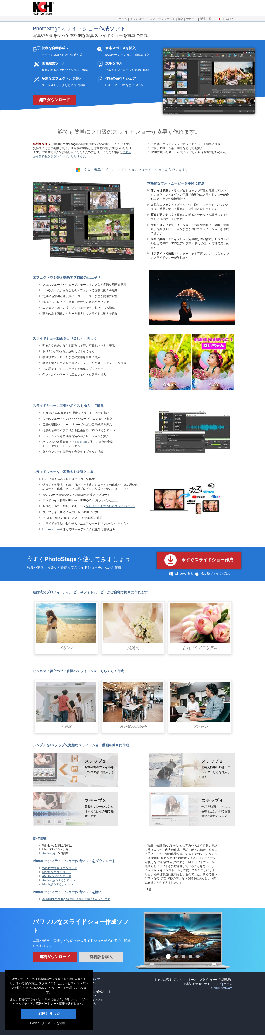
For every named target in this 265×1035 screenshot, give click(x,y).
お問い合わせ (193, 984)
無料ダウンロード (54, 100)
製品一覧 (205, 19)
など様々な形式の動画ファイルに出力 (110, 506)
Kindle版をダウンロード (58, 884)
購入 (180, 19)
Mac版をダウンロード (56, 872)
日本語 (226, 18)
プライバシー (208, 979)
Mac (199, 573)
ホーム (123, 19)
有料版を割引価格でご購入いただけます (76, 899)
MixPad (82, 442)
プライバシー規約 (38, 999)
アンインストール (185, 979)
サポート (191, 19)
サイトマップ (212, 984)
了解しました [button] (49, 1013)
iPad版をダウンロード (56, 876)
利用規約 (225, 979)
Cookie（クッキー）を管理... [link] (49, 1023)
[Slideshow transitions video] (192, 324)
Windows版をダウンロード (59, 868)
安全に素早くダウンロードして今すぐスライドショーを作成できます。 (138, 170)
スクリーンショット (162, 19)
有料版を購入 (101, 957)
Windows (176, 573)
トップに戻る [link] (163, 979)
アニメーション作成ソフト (94, 991)
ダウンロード (138, 19)
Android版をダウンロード (58, 880)
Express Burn (51, 529)
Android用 (48, 853)
